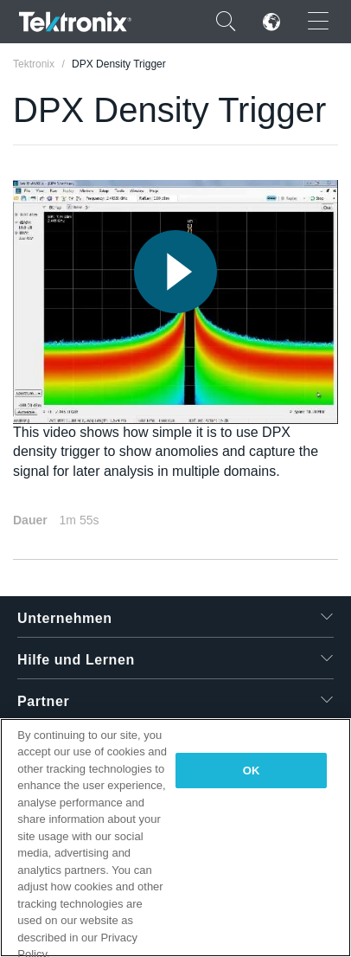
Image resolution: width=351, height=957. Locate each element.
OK (251, 770)
